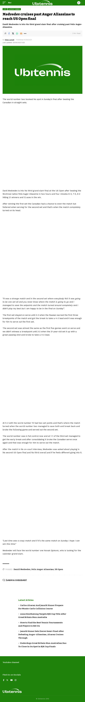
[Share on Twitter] (13, 33)
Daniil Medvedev (22, 569)
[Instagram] (15, 680)
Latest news (14, 9)
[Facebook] (4, 680)
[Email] (21, 33)
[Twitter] (7, 680)
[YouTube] (11, 680)
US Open (59, 569)
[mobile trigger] (5, 2)
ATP (5, 9)
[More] (25, 33)
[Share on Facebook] (9, 33)
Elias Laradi (9, 40)
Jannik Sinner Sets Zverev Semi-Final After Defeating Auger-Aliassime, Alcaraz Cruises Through (41, 634)
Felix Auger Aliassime (42, 569)
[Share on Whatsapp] (17, 33)
